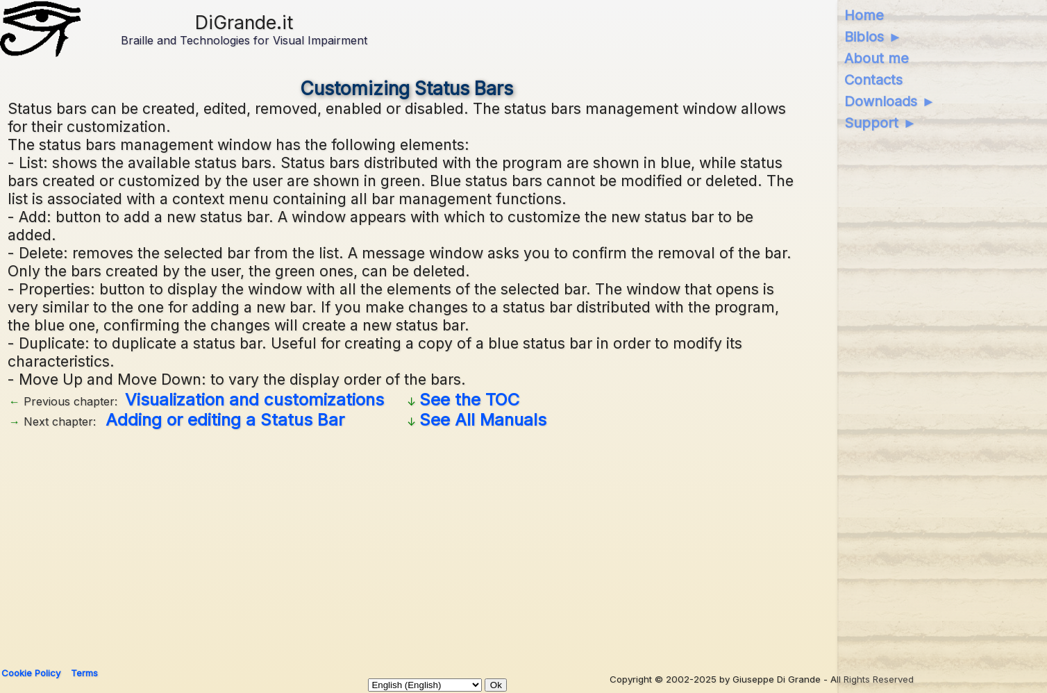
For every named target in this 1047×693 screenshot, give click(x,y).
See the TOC (469, 400)
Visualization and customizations (254, 400)
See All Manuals (482, 420)
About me (876, 58)
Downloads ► (889, 101)
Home (864, 15)
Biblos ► (873, 36)
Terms (84, 672)
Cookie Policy (30, 672)
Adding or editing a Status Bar (225, 420)
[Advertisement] (406, 543)
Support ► (880, 123)
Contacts (873, 80)
